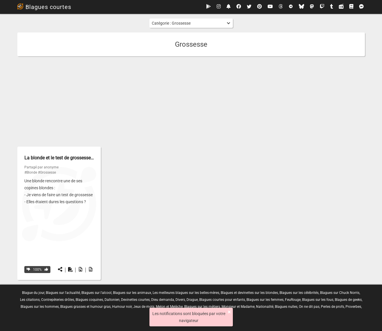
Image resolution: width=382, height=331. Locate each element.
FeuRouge (293, 300)
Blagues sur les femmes (265, 300)
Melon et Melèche (169, 307)
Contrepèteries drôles (57, 300)
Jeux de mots (143, 307)
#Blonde (30, 172)
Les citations (30, 300)
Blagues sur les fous (317, 300)
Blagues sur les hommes (40, 307)
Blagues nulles (286, 307)
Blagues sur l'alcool (96, 293)
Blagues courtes (44, 6)
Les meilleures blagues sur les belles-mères (186, 293)
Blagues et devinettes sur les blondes (249, 293)
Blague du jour (33, 293)
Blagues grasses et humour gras (85, 307)
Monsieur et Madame (238, 307)
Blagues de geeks (348, 300)
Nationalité (264, 307)
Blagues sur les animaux (132, 293)
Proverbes (353, 307)
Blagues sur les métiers (202, 307)
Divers (180, 300)
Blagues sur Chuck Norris (339, 293)
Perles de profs (332, 307)
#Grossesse (47, 172)
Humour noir (122, 307)
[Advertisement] (191, 101)
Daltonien (112, 300)
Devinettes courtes (135, 300)
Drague (192, 300)
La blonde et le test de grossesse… (59, 158)
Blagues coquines (89, 300)
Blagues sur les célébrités (299, 293)
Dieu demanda (162, 300)
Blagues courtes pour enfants (222, 300)
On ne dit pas (309, 307)
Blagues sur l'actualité (63, 293)
